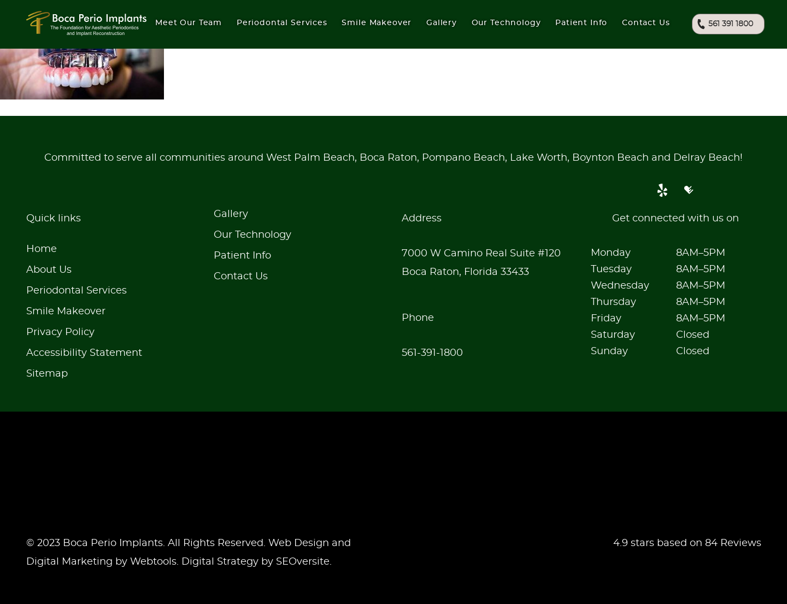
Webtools (153, 562)
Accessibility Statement (84, 353)
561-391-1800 (432, 353)
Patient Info (581, 23)
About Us (49, 270)
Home (41, 249)
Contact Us (645, 23)
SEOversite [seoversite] (303, 562)
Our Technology (252, 235)
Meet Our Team (188, 23)
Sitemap (47, 374)
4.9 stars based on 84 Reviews (687, 543)
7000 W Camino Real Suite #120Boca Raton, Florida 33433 (481, 263)
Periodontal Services (76, 291)
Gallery (441, 23)
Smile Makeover (65, 311)
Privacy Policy (60, 332)
